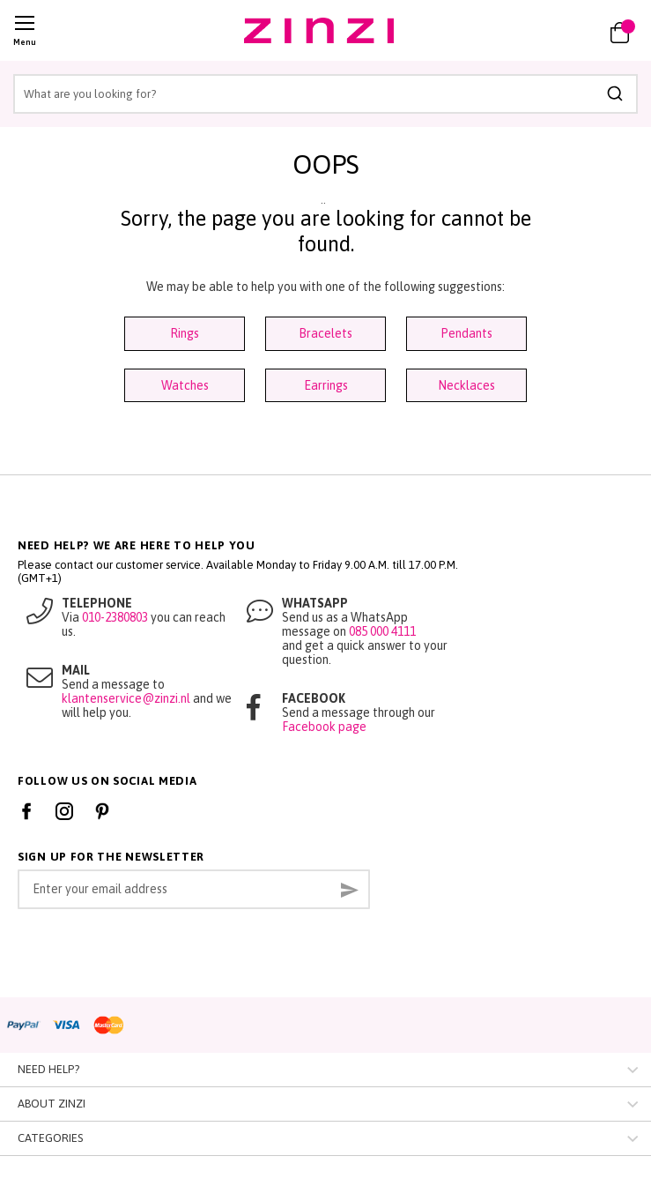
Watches (185, 385)
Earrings (326, 385)
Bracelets (325, 333)
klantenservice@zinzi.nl (126, 698)
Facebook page (324, 727)
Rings (184, 333)
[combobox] (325, 94)
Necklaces (466, 385)
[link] (569, 30)
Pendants (466, 333)
